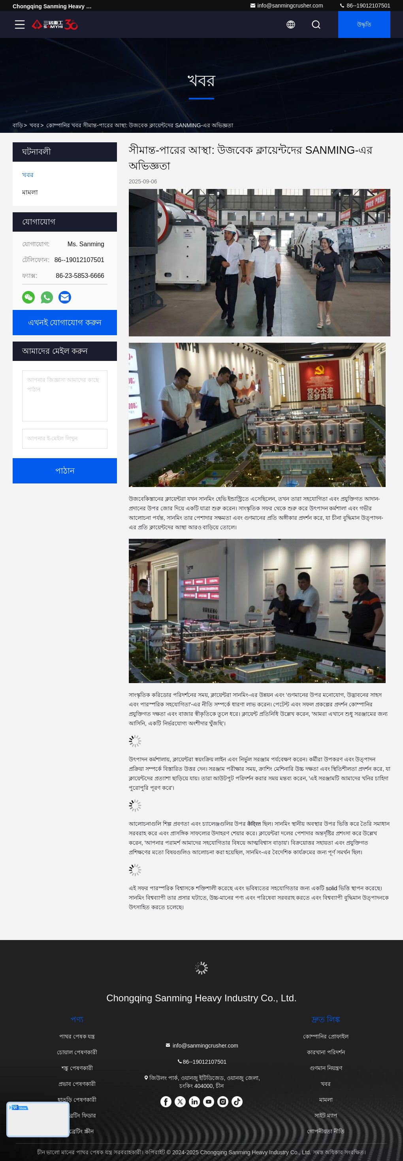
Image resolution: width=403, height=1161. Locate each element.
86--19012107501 (364, 5)
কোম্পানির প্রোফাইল (325, 1036)
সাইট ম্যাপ (325, 1115)
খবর (35, 125)
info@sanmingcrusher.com (286, 5)
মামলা (326, 1100)
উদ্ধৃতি (364, 24)
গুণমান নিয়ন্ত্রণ (326, 1068)
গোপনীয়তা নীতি (326, 1131)
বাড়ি (18, 125)
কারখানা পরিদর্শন (326, 1052)
